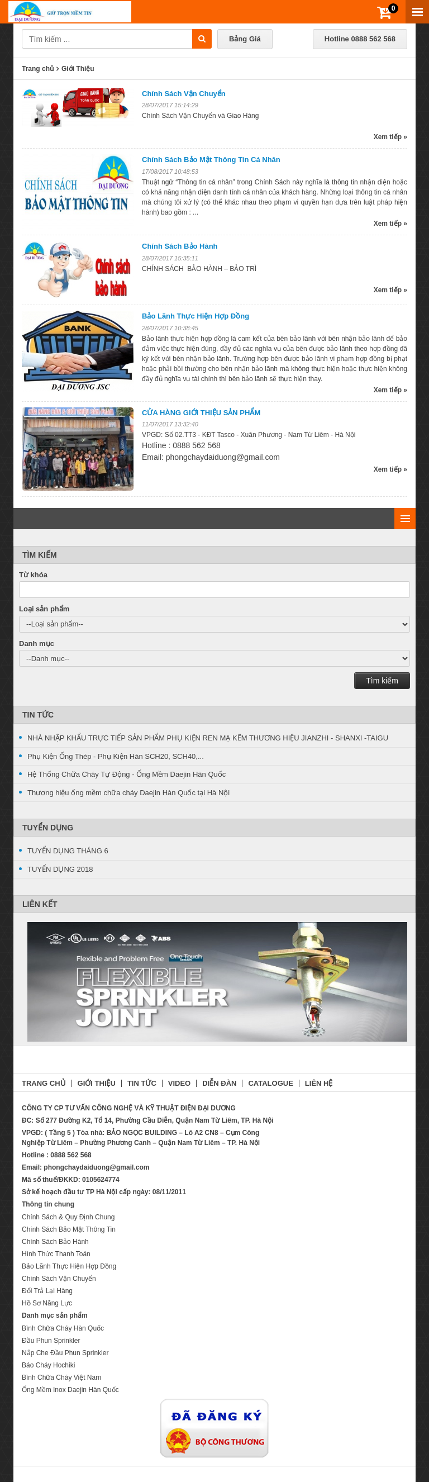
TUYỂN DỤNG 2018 (60, 869)
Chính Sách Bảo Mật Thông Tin (69, 1229)
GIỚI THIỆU (97, 1083)
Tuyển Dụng (47, 827)
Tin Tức (38, 714)
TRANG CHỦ (44, 1083)
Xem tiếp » (390, 137)
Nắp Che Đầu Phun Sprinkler (65, 1353)
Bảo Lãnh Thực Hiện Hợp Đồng (195, 316)
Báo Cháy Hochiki (48, 1365)
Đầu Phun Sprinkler (51, 1341)
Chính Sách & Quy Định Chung (68, 1217)
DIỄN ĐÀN (219, 1083)
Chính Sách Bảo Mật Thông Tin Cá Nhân (211, 159)
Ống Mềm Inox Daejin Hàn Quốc (70, 1390)
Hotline (360, 39)
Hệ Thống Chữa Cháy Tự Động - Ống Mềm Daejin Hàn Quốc (126, 774)
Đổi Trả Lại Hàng (47, 1291)
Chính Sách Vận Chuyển (184, 93)
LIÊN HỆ (319, 1083)
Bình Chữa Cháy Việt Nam (61, 1377)
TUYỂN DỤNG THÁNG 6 (67, 851)
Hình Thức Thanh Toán (56, 1254)
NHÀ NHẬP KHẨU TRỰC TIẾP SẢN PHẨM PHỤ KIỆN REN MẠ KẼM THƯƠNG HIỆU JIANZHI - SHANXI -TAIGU (207, 738)
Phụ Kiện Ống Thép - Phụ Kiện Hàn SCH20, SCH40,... (115, 756)
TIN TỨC (141, 1083)
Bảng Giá (245, 39)
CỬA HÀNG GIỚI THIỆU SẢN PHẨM (201, 412)
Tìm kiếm (382, 680)
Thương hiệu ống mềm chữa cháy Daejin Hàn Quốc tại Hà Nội (128, 792)
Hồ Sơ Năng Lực (47, 1303)
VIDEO (179, 1083)
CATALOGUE (270, 1083)
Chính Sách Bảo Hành (180, 246)
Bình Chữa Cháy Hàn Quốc (63, 1328)
